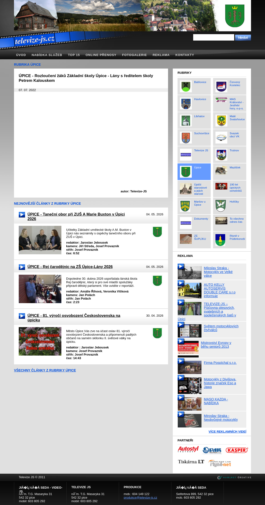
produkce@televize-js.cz (140, 497)
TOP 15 (74, 55)
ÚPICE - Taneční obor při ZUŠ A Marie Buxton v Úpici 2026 (76, 216)
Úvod (21, 55)
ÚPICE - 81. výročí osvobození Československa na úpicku (73, 317)
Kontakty (184, 55)
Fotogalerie (134, 55)
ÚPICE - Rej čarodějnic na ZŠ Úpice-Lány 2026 (70, 266)
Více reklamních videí (227, 431)
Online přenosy (101, 55)
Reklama (161, 55)
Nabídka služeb (47, 55)
